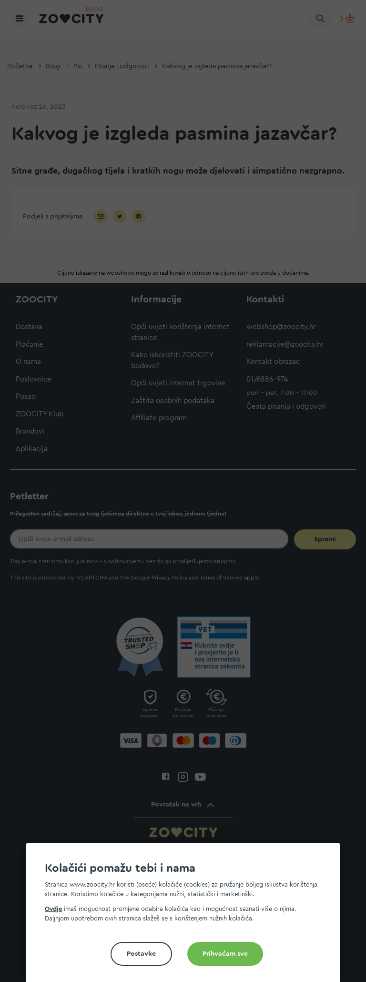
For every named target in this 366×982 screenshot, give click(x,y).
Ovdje (53, 909)
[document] (187, 916)
